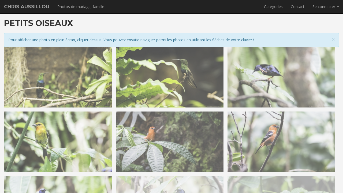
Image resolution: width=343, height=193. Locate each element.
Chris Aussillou (26, 7)
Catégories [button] (273, 6)
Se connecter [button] (325, 6)
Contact (297, 6)
